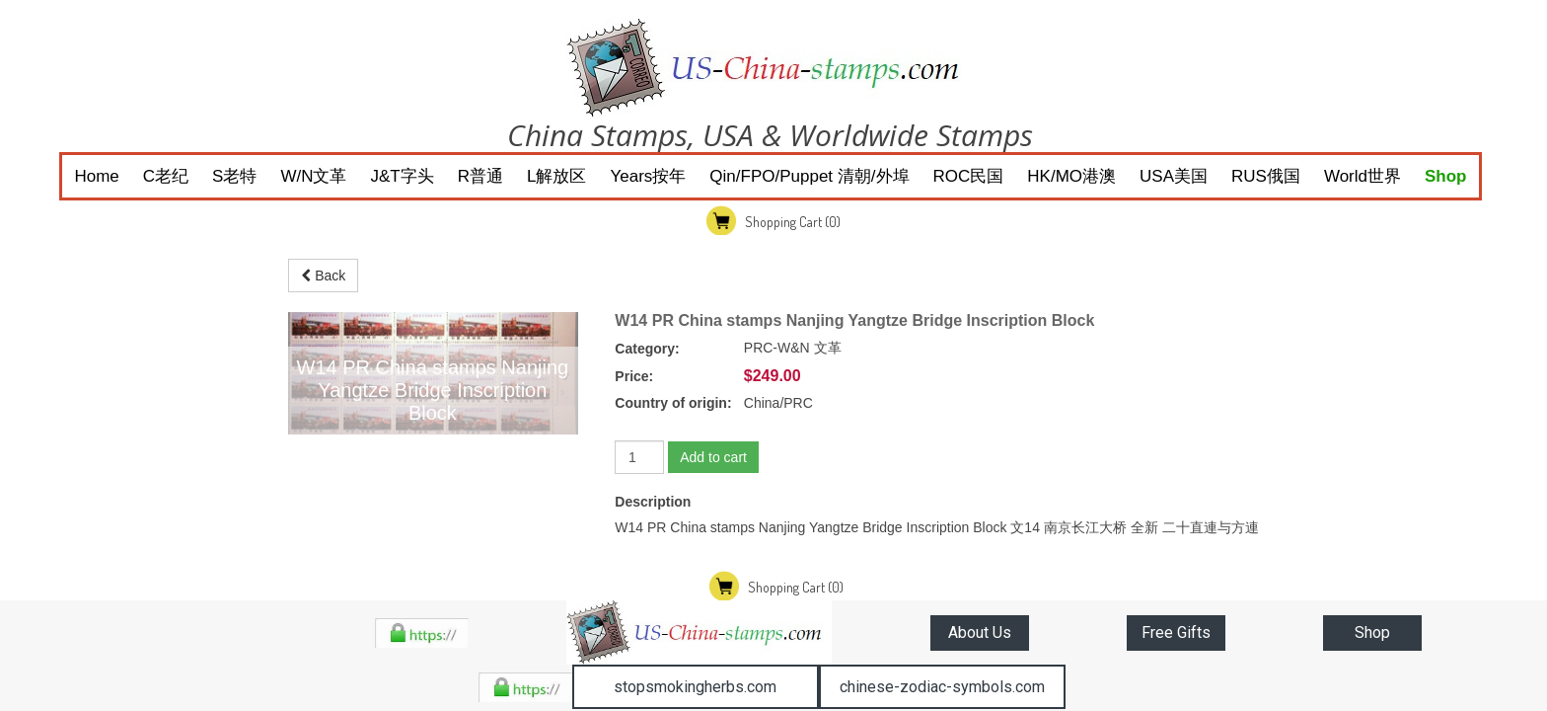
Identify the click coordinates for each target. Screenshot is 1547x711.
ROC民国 (968, 176)
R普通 (480, 176)
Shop (1446, 176)
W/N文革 (313, 176)
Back (323, 275)
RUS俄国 (1265, 176)
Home (96, 176)
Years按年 (648, 176)
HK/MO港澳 (1071, 176)
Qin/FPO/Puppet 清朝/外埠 (809, 176)
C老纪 (165, 176)
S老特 (234, 176)
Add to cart (713, 457)
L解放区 (556, 176)
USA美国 (1174, 176)
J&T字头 (402, 176)
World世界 (1362, 176)
